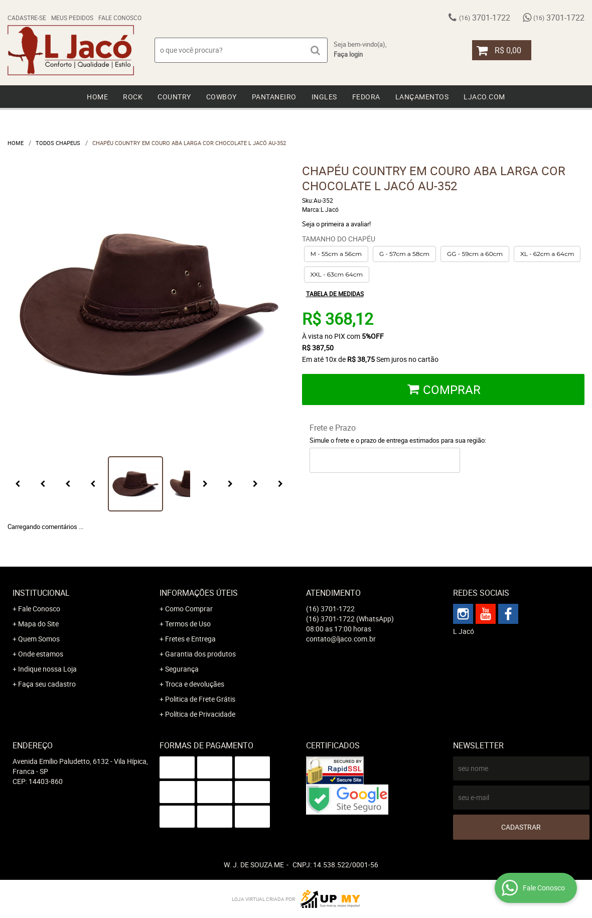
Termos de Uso (188, 623)
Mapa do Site (38, 623)
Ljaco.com (484, 96)
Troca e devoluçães (194, 684)
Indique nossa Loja (47, 669)
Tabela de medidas (335, 294)
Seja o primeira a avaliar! (336, 223)
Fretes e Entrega (190, 638)
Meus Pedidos (72, 18)
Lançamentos (422, 96)
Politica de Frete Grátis (200, 699)
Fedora (366, 96)
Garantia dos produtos (200, 654)
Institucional (41, 592)
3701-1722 (484, 17)
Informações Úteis (199, 592)
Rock (132, 96)
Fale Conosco (119, 18)
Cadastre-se (27, 18)
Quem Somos (39, 638)
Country (174, 96)
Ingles (324, 96)
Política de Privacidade (200, 714)
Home (97, 96)
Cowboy (221, 96)
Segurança (182, 669)
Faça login (348, 54)
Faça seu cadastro (47, 684)
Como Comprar (189, 608)
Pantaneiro (274, 96)
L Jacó (463, 631)
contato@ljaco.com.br (341, 638)
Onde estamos (40, 654)
